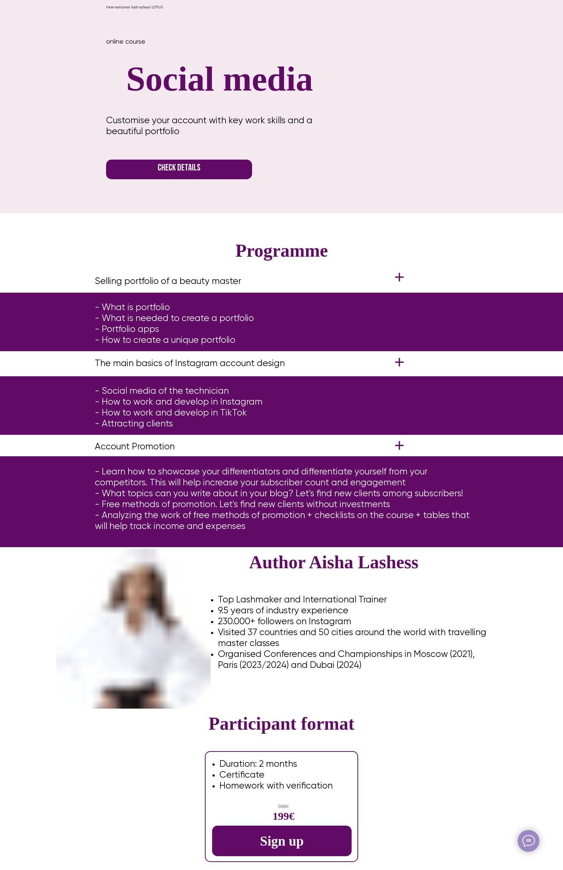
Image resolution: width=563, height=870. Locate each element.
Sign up (282, 841)
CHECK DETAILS (179, 168)
